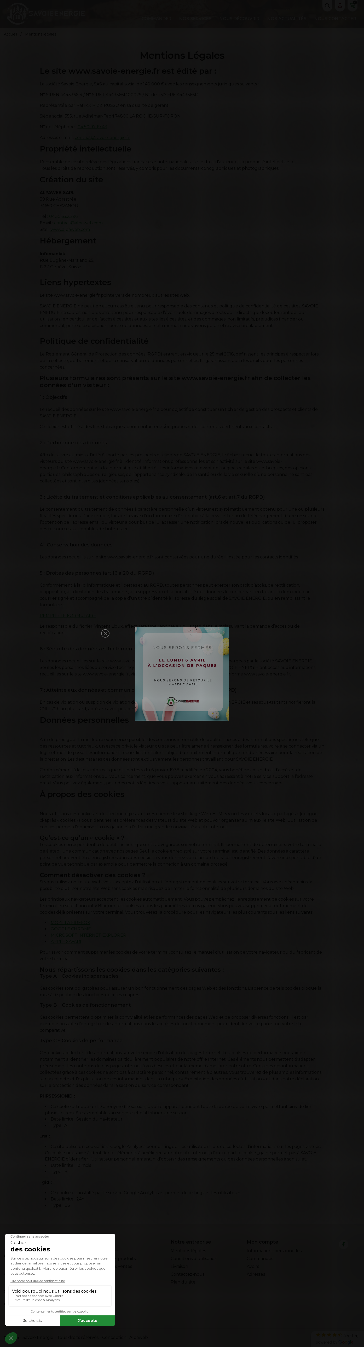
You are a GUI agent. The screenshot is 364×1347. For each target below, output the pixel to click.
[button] (105, 633)
